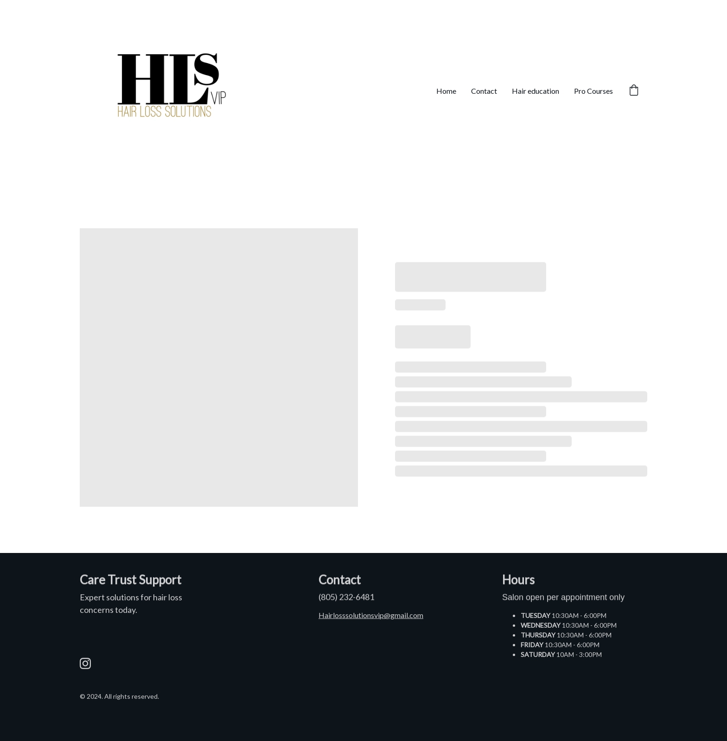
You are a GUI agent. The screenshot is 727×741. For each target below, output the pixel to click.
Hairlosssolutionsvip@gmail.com (371, 615)
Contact (484, 90)
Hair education (535, 90)
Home (446, 90)
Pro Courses (593, 90)
